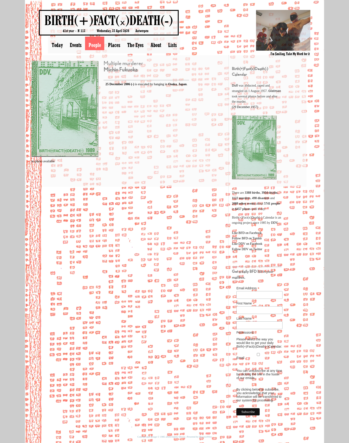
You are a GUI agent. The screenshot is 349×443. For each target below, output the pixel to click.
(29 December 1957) (245, 107)
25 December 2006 (117, 84)
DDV (274, 222)
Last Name (245, 318)
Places (114, 45)
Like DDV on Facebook (247, 243)
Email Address (247, 288)
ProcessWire (205, 436)
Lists (172, 45)
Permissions (245, 332)
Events (75, 45)
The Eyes (135, 45)
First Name (245, 303)
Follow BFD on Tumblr (247, 238)
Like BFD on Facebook (247, 233)
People (94, 45)
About (155, 45)
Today (57, 45)
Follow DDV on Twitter (247, 249)
